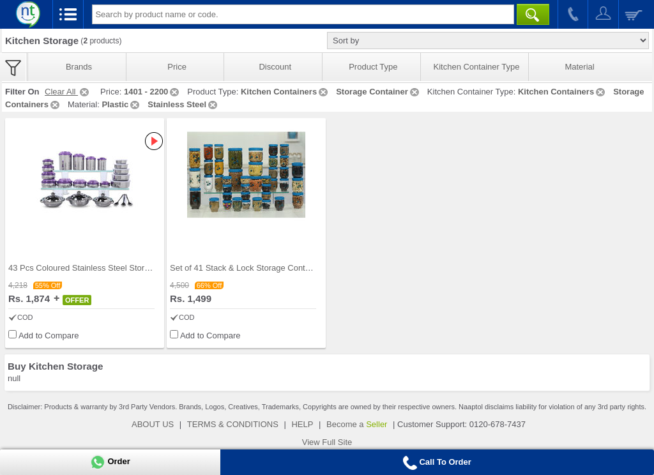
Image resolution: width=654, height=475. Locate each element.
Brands (79, 67)
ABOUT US (153, 424)
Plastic (121, 104)
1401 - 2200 (152, 91)
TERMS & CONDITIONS (232, 424)
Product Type (373, 67)
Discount (275, 67)
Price (176, 67)
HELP (302, 424)
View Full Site (327, 442)
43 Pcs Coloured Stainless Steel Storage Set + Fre (101, 268)
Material (579, 67)
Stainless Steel (183, 104)
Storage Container (378, 91)
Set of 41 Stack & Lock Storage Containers (249, 268)
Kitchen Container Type (477, 67)
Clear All (68, 91)
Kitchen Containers (285, 91)
